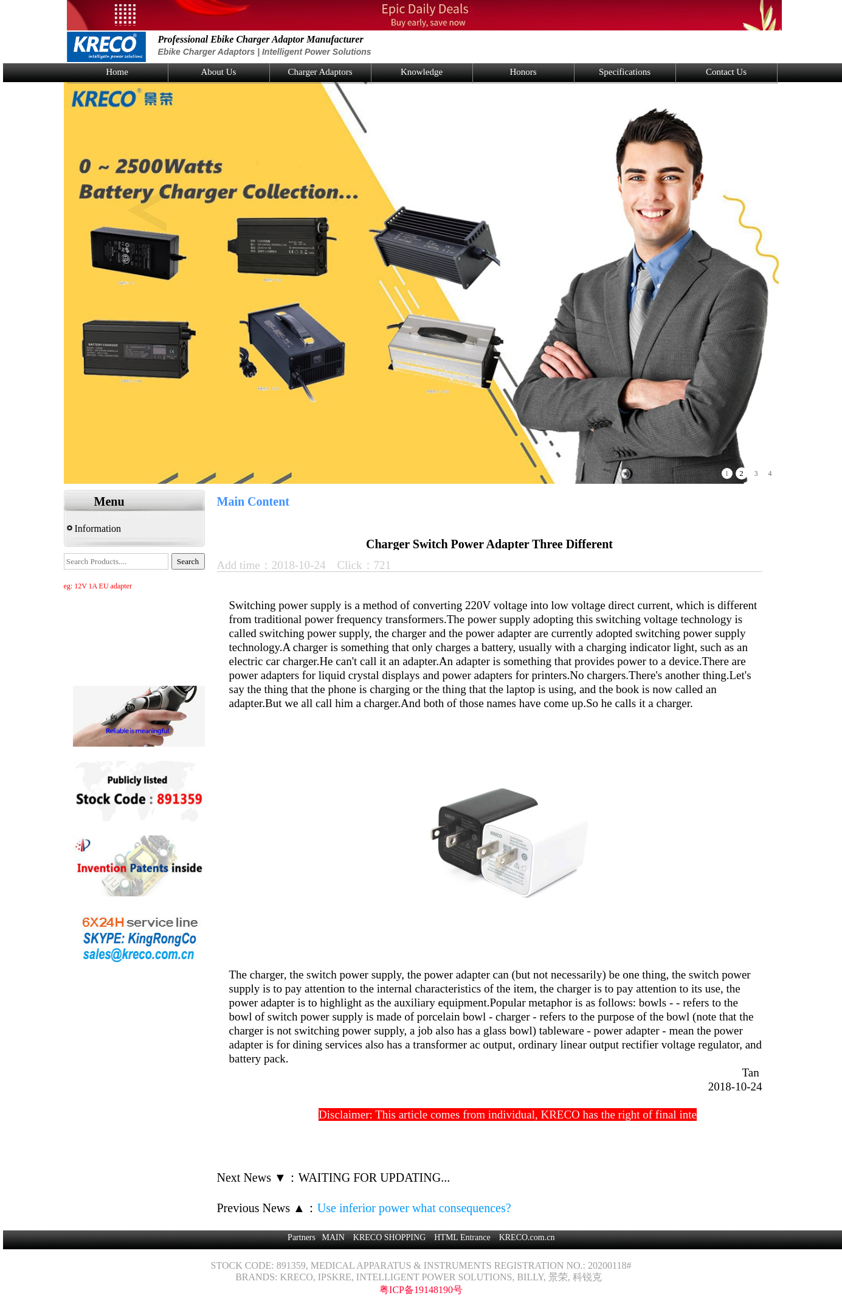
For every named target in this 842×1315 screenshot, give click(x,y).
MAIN (333, 1237)
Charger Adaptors (320, 72)
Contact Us (726, 72)
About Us (218, 72)
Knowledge (422, 72)
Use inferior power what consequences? (414, 1208)
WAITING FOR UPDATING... (374, 1177)
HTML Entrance (462, 1237)
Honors (522, 72)
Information (94, 528)
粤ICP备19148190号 (421, 1290)
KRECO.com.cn (527, 1237)
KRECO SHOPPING (389, 1237)
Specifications (624, 72)
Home (117, 72)
